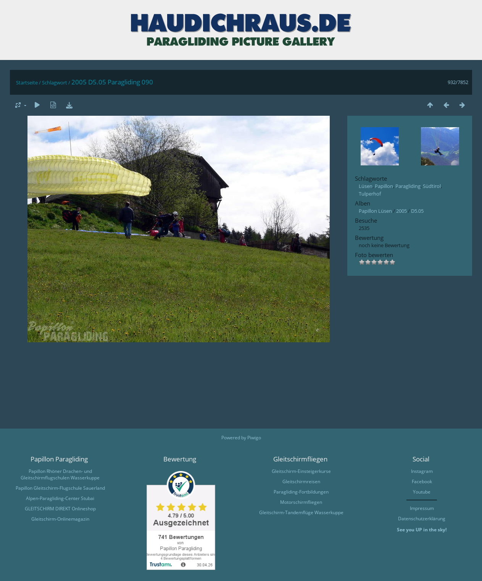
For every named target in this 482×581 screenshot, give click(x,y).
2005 (401, 210)
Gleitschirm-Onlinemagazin (60, 519)
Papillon (384, 186)
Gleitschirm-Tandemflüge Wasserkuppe (301, 512)
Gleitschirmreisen (301, 481)
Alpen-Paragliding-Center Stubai (60, 498)
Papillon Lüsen (375, 210)
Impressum (422, 508)
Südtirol (432, 186)
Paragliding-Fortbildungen (301, 492)
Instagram (422, 471)
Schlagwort (54, 82)
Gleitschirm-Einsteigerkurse (301, 471)
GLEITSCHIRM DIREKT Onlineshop (60, 508)
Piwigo (254, 437)
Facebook (422, 481)
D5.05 (417, 210)
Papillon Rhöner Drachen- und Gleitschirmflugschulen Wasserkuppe (60, 474)
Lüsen (365, 186)
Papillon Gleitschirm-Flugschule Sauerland (60, 488)
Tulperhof (370, 193)
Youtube (421, 492)
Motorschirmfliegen (301, 502)
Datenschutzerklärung (421, 518)
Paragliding (408, 186)
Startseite (27, 82)
